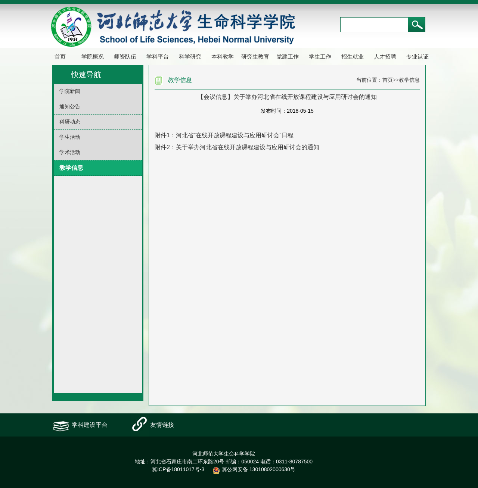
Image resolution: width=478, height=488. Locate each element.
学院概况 (92, 56)
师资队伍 (125, 56)
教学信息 (71, 168)
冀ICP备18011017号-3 (178, 469)
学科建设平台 (90, 425)
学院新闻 (69, 91)
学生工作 (320, 56)
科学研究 (190, 56)
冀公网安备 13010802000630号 (252, 469)
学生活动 (69, 137)
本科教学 (222, 56)
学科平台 (157, 56)
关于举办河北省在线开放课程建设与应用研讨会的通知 (247, 147)
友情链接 (162, 425)
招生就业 (352, 56)
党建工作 (287, 56)
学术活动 (69, 152)
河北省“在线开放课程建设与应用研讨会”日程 (235, 135)
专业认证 (417, 56)
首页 (60, 56)
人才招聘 (385, 56)
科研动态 (69, 122)
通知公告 (69, 106)
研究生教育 (255, 56)
